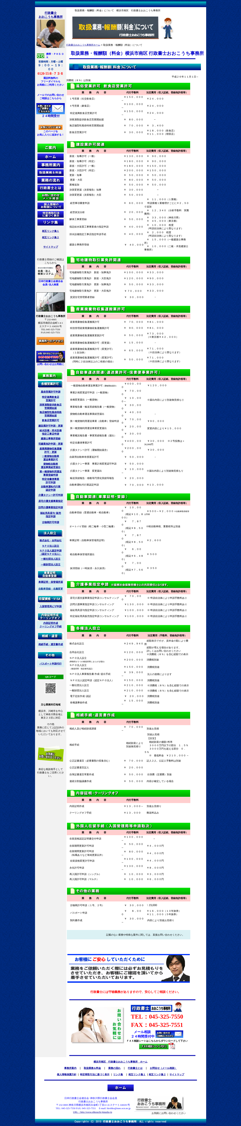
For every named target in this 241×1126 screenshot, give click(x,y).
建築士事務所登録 (50, 438)
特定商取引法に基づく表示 (94, 1074)
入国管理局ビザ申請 (51, 606)
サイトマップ (50, 246)
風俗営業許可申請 (50, 391)
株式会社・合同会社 (51, 540)
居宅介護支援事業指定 (50, 501)
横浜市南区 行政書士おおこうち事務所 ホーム (120, 1061)
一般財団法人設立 (50, 564)
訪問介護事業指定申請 (50, 507)
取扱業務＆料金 (92, 1068)
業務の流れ (114, 1068)
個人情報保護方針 (66, 1074)
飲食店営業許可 (50, 420)
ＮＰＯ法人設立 (50, 546)
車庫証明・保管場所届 (50, 582)
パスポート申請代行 (51, 663)
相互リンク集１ (50, 231)
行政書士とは (135, 1068)
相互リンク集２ (50, 237)
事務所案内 (70, 1068)
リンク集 (118, 1074)
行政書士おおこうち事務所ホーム (83, 45)
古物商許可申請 (50, 522)
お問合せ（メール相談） (163, 1068)
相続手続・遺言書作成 (50, 644)
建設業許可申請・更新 (50, 425)
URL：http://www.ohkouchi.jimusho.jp (92, 1112)
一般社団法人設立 (50, 558)
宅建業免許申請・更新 (50, 443)
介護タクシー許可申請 (50, 495)
